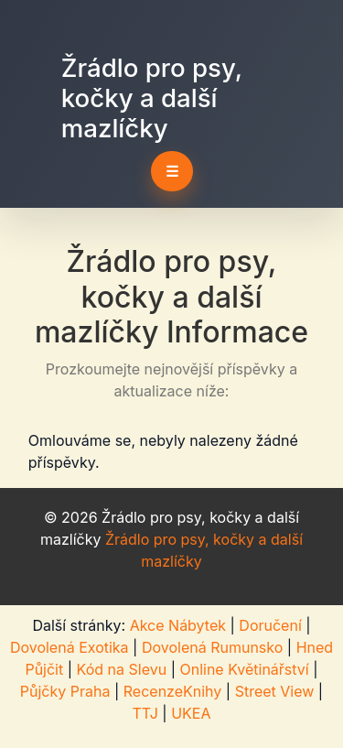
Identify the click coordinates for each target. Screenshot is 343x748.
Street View (275, 691)
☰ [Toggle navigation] (172, 171)
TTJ (145, 713)
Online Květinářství (243, 669)
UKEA (190, 713)
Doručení (270, 625)
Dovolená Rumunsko (212, 647)
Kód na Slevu (122, 669)
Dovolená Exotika (69, 647)
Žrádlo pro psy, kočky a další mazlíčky (151, 98)
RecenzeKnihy (172, 691)
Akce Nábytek (178, 625)
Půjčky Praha (65, 691)
